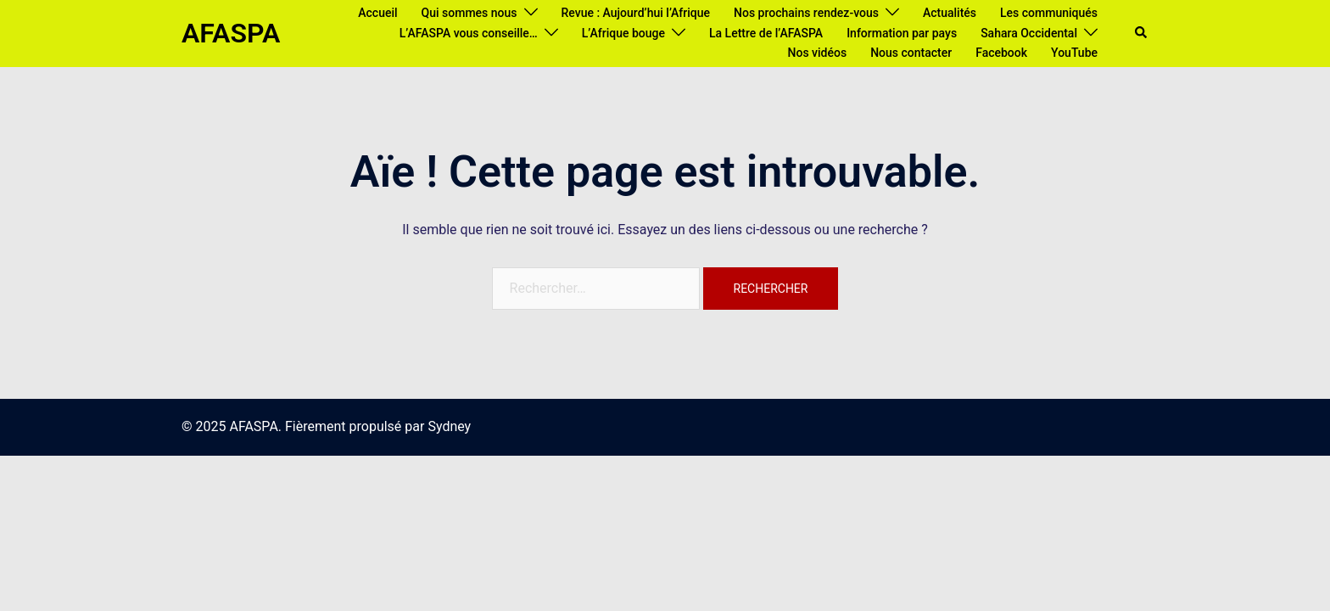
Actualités (949, 13)
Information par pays (902, 33)
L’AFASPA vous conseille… (469, 33)
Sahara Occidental (1029, 33)
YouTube (1074, 52)
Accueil (377, 13)
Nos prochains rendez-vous (806, 13)
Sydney (449, 426)
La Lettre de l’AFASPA (766, 33)
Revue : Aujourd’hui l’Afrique (636, 13)
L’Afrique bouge (623, 33)
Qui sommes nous (469, 13)
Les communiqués (1049, 13)
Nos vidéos (817, 52)
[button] (1141, 33)
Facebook (1001, 52)
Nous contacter (911, 52)
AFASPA (231, 33)
